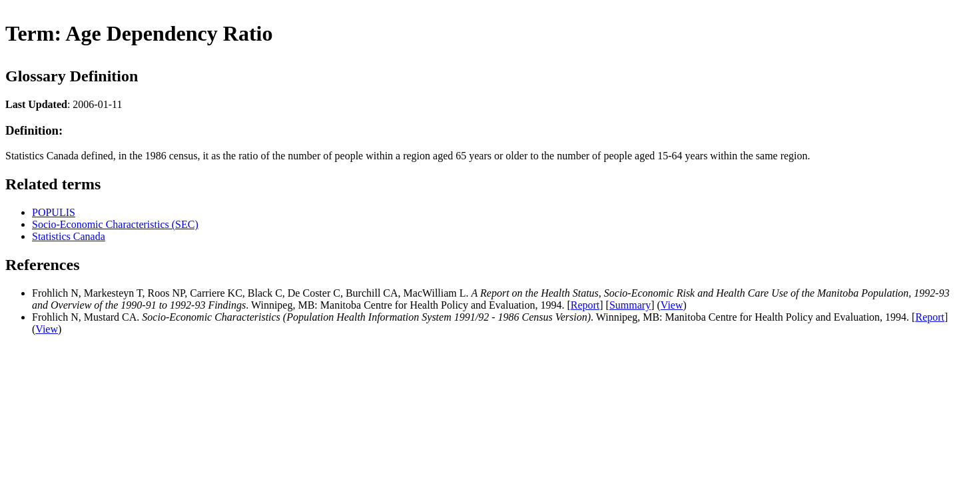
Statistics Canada (68, 236)
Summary (630, 305)
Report (585, 305)
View (672, 305)
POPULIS (53, 212)
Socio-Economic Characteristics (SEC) (115, 224)
